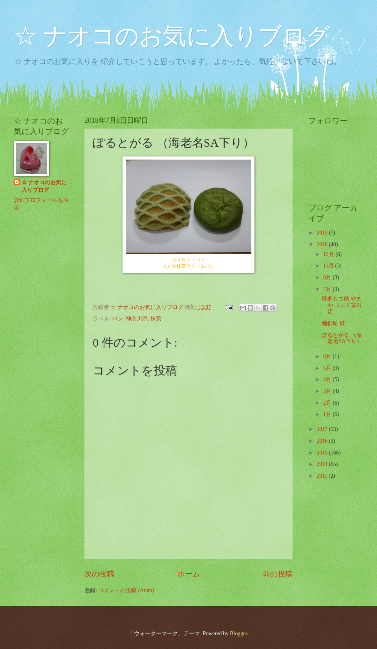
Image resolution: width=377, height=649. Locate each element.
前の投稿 (278, 574)
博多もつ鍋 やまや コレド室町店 (342, 305)
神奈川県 (137, 319)
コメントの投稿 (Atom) (126, 590)
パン (117, 319)
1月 (328, 414)
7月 (328, 289)
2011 (323, 476)
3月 (328, 391)
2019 (323, 233)
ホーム (189, 574)
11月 (329, 266)
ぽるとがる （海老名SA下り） (342, 338)
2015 (323, 453)
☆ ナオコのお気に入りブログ (172, 36)
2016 (323, 441)
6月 (328, 356)
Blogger (238, 633)
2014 (323, 464)
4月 (328, 379)
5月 (328, 368)
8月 (328, 277)
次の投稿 (99, 574)
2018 (323, 244)
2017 (323, 429)
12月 (329, 254)
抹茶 (155, 319)
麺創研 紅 (333, 323)
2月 (328, 403)
